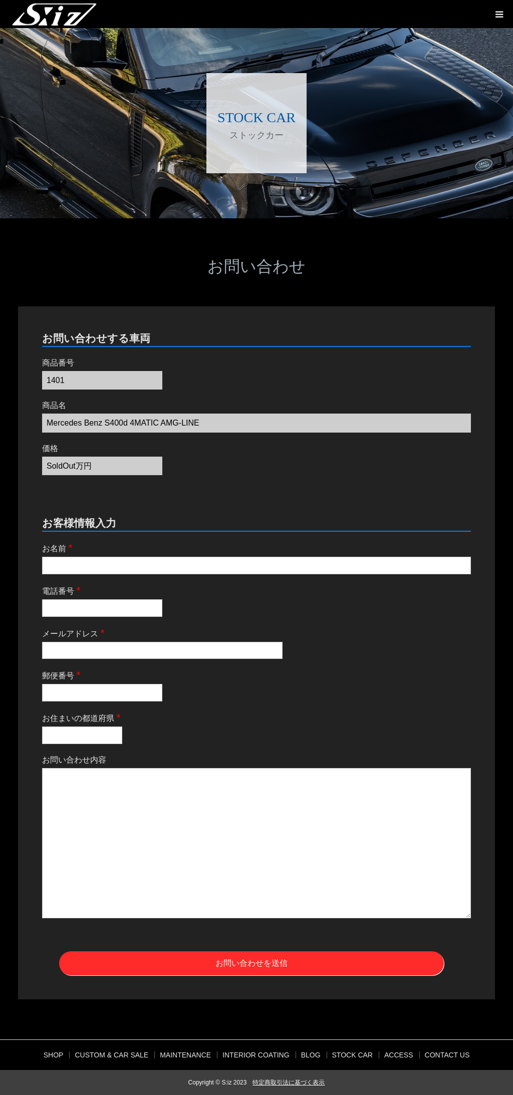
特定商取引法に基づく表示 (288, 1082)
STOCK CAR (352, 1054)
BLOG (311, 1054)
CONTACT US (447, 1054)
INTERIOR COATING (256, 1054)
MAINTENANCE (185, 1054)
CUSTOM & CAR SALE (111, 1054)
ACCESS (398, 1054)
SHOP (54, 1054)
